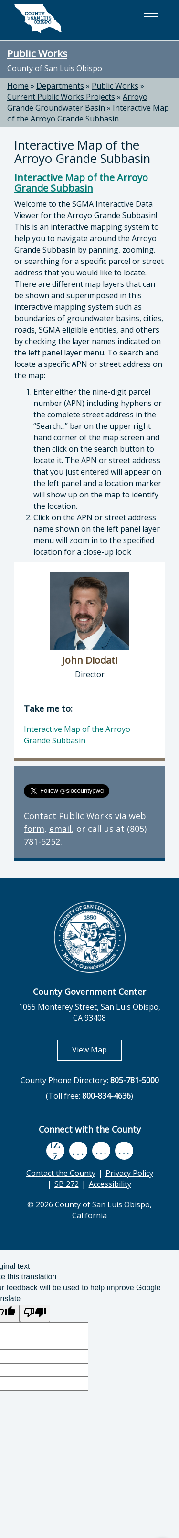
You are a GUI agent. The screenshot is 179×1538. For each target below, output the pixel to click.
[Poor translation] (35, 1313)
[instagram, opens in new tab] (124, 1151)
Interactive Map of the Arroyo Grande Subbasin (88, 113)
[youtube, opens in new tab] (78, 1151)
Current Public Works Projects (61, 96)
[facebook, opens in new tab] (55, 1150)
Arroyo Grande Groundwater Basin (77, 102)
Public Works (37, 53)
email (60, 828)
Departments (60, 86)
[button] (150, 17)
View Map (97, 1049)
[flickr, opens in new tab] (101, 1151)
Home (18, 86)
